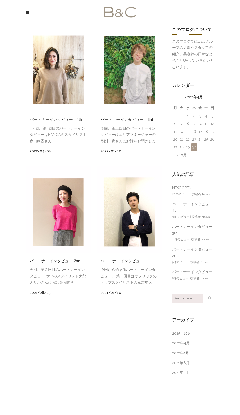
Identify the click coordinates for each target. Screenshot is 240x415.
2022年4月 (181, 343)
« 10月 (181, 155)
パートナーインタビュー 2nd (55, 261)
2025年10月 (181, 333)
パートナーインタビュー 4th (56, 120)
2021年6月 (180, 363)
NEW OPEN (182, 188)
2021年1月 (180, 373)
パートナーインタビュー (122, 261)
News (206, 194)
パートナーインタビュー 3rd (127, 120)
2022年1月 (180, 353)
